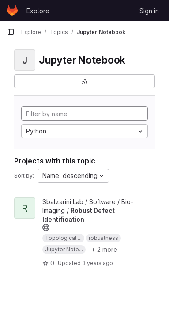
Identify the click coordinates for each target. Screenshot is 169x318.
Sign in (149, 11)
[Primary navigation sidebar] (11, 32)
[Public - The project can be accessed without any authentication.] (45, 227)
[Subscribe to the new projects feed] (84, 81)
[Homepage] (12, 11)
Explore (37, 11)
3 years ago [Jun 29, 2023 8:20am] (97, 263)
